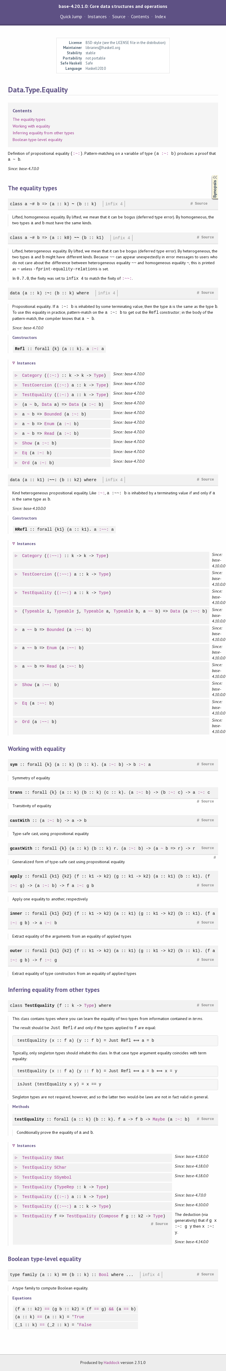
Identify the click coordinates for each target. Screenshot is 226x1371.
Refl (20, 349)
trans (16, 792)
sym (13, 764)
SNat (59, 1158)
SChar (61, 1167)
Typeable (35, 611)
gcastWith (21, 848)
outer (16, 950)
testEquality (29, 1119)
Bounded (53, 414)
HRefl (21, 529)
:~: (76, 153)
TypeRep (65, 1187)
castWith (20, 820)
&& (111, 1309)
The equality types (29, 119)
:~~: (127, 278)
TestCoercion (37, 385)
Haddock (111, 1362)
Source (118, 16)
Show (28, 443)
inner (16, 913)
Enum (50, 424)
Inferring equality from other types (43, 132)
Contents (140, 16)
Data (47, 405)
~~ (76, 237)
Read (50, 434)
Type (99, 376)
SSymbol (63, 1177)
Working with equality (31, 126)
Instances (97, 16)
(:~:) (53, 376)
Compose (110, 1216)
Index (160, 16)
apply (16, 876)
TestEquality (37, 395)
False (85, 1325)
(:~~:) (54, 556)
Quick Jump (71, 16)
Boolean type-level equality (37, 139)
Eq (25, 453)
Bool (104, 1274)
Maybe (159, 1119)
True (79, 1317)
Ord (26, 463)
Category (32, 376)
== (64, 1274)
